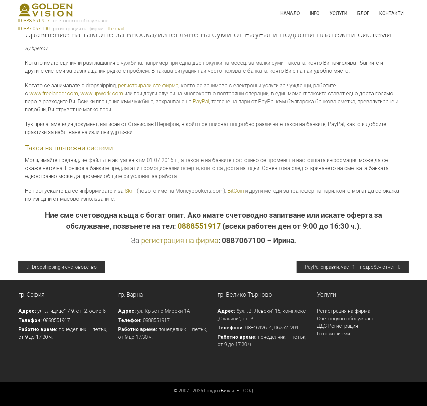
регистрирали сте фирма (148, 85)
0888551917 (199, 226)
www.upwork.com (101, 93)
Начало (290, 13)
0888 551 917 (34, 20)
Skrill (130, 191)
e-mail (116, 28)
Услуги (338, 13)
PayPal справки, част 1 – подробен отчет (352, 267)
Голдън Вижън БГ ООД (228, 390)
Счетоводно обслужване (346, 319)
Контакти (391, 13)
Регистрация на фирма (343, 311)
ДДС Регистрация (337, 326)
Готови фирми (333, 334)
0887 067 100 (34, 28)
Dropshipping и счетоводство (62, 267)
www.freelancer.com (53, 93)
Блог (363, 13)
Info (315, 13)
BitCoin (236, 191)
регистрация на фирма (180, 240)
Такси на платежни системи (69, 148)
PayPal (201, 101)
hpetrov (39, 48)
